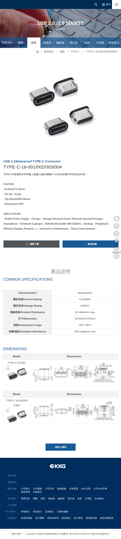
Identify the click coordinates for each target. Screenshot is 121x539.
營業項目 (7, 42)
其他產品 (114, 42)
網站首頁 (37, 51)
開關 (20, 42)
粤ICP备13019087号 (79, 534)
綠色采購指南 (106, 518)
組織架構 (61, 488)
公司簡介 (25, 488)
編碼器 (60, 42)
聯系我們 (25, 492)
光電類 (100, 42)
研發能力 (25, 511)
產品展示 (49, 51)
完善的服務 (62, 511)
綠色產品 (66, 518)
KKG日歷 (85, 488)
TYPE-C (75, 51)
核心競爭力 (11, 511)
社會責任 (12, 518)
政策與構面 (26, 518)
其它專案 (78, 518)
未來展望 (73, 488)
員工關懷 (39, 518)
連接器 (47, 42)
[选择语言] (106, 4)
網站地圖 (16, 534)
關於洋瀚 (12, 488)
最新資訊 (12, 482)
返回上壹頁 (60, 449)
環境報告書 (91, 518)
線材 (87, 42)
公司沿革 (49, 488)
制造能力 (37, 511)
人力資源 (12, 505)
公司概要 (37, 488)
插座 (34, 42)
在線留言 (37, 492)
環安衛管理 (53, 518)
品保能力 (49, 511)
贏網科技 (104, 534)
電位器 (74, 42)
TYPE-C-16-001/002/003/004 (101, 51)
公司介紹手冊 (100, 488)
